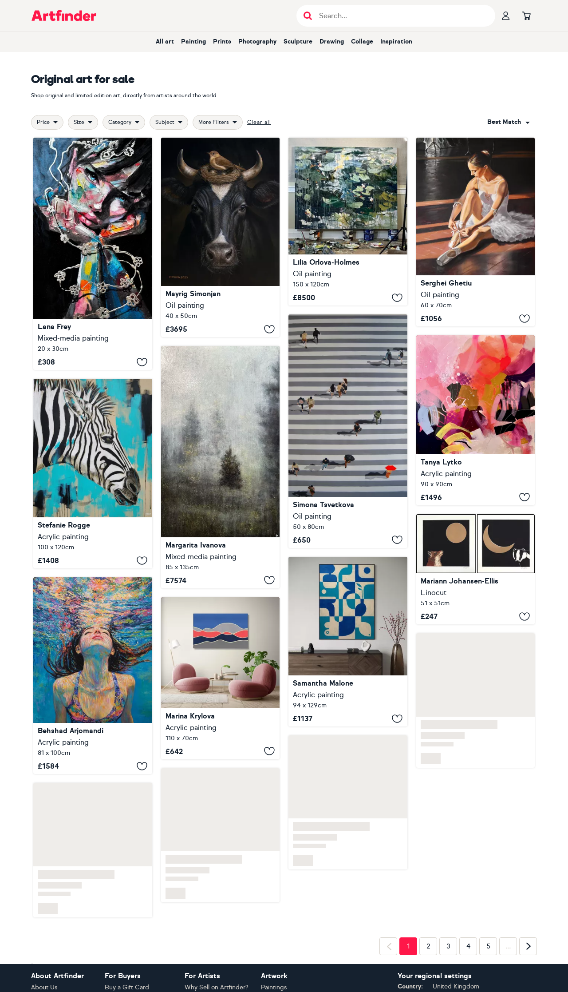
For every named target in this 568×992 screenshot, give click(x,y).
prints (222, 41)
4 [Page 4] (468, 946)
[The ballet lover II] (475, 232)
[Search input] (400, 16)
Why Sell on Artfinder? (216, 987)
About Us (44, 987)
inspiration (396, 41)
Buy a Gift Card (127, 987)
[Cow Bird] (220, 237)
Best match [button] (504, 122)
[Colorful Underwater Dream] (92, 675)
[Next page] (528, 946)
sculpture (298, 41)
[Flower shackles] (92, 254)
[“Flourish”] (475, 420)
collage (362, 41)
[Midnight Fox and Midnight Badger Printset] (475, 569)
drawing (332, 41)
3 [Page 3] (448, 946)
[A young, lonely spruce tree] (220, 467)
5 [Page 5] (488, 946)
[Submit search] (307, 16)
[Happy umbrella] (347, 431)
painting (193, 41)
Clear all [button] (259, 122)
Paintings (274, 987)
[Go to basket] (526, 15)
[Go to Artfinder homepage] (64, 15)
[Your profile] (506, 15)
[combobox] (508, 122)
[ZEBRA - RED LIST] (92, 473)
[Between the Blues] (347, 642)
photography (257, 41)
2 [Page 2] (428, 946)
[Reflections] (347, 222)
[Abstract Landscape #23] (220, 678)
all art (165, 41)
